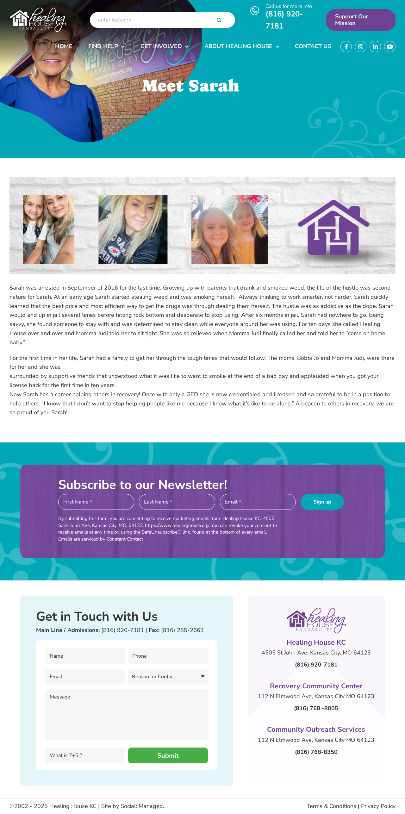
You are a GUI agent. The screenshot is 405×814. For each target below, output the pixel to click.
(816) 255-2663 (182, 630)
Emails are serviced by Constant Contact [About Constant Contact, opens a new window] (100, 539)
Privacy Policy (378, 806)
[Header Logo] (37, 8)
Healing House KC (73, 806)
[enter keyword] (162, 20)
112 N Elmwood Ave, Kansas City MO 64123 (316, 696)
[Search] (219, 20)
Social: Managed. (142, 806)
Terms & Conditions (331, 806)
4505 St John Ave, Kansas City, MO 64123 (316, 652)
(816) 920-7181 (122, 630)
